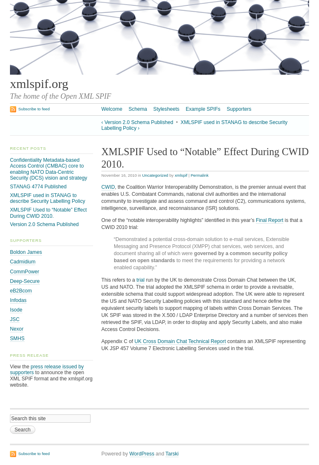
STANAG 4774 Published (38, 187)
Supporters (239, 109)
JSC (15, 319)
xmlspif (181, 175)
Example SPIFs (203, 109)
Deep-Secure (25, 281)
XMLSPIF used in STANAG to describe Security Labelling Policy (47, 198)
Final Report (269, 220)
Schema (137, 109)
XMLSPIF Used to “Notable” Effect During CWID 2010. (48, 213)
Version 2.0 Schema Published (44, 224)
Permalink (200, 175)
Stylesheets (166, 109)
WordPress (142, 454)
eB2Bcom (21, 291)
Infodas (18, 300)
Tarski (172, 454)
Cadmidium (22, 262)
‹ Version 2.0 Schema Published (137, 122)
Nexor (16, 329)
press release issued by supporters (47, 370)
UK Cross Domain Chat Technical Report (180, 341)
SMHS (17, 338)
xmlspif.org (39, 84)
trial (140, 280)
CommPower (24, 272)
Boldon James (26, 252)
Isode (16, 310)
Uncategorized (155, 175)
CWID (108, 187)
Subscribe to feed (34, 109)
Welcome (111, 109)
